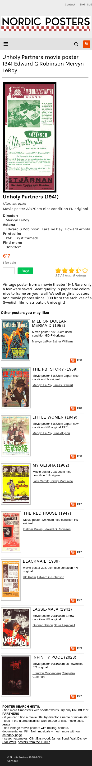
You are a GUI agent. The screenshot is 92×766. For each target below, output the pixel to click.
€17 (76, 504)
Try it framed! (26, 238)
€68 (76, 360)
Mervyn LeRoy (17, 220)
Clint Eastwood (39, 738)
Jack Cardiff (41, 481)
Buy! (25, 270)
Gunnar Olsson (42, 625)
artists (62, 720)
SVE (89, 4)
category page (12, 735)
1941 (9, 238)
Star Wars (9, 742)
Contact (70, 4)
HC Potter (29, 577)
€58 (76, 456)
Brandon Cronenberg (46, 673)
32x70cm (14, 247)
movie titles (75, 720)
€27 (76, 600)
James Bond (60, 738)
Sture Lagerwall (64, 625)
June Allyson (61, 433)
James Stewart (63, 385)
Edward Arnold (77, 229)
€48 (76, 408)
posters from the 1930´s (34, 742)
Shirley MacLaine (61, 481)
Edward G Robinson (22, 229)
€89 (76, 648)
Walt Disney (78, 738)
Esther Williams (62, 341)
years (6, 724)
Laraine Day (52, 229)
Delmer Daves (32, 529)
